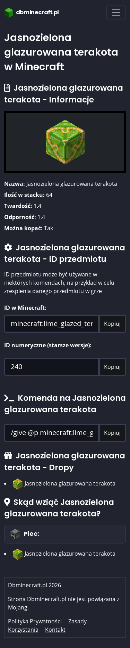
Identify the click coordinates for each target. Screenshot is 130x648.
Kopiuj (112, 323)
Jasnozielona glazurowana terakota (70, 483)
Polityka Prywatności (35, 621)
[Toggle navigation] (116, 12)
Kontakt (55, 629)
